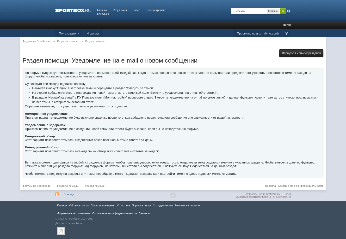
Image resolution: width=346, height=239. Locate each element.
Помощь (69, 194)
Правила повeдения (103, 205)
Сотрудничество (163, 205)
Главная (102, 10)
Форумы (93, 33)
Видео (136, 10)
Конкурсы (103, 13)
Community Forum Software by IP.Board (267, 193)
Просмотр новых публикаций (258, 33)
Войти (287, 24)
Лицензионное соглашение (73, 213)
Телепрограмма (155, 10)
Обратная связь (79, 205)
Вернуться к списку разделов (301, 53)
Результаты (120, 10)
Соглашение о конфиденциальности (300, 185)
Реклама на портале (187, 205)
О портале (123, 205)
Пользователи (69, 33)
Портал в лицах (141, 205)
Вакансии (144, 213)
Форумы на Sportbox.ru (37, 185)
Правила (270, 185)
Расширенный (289, 11)
